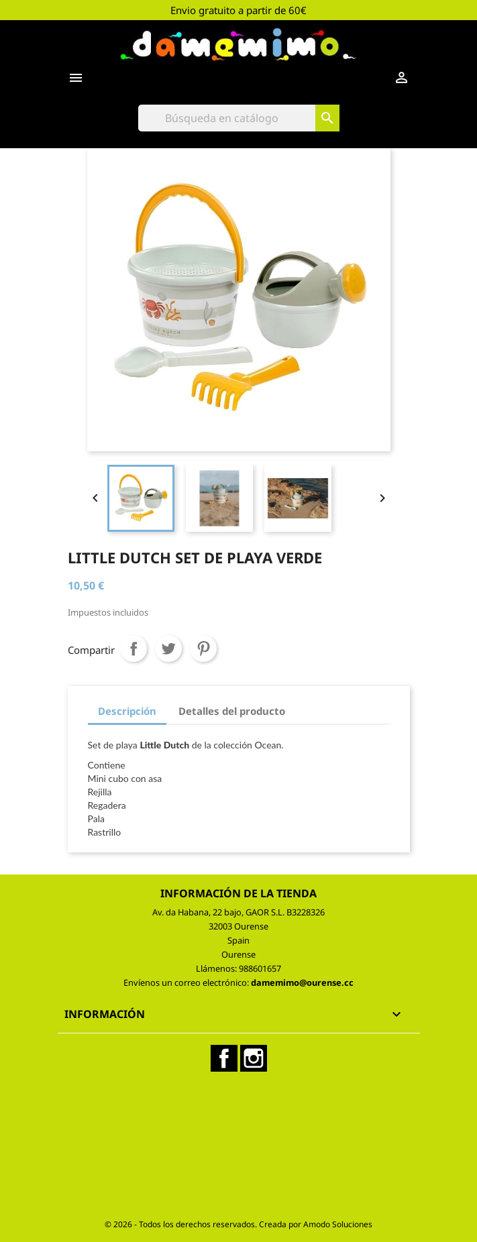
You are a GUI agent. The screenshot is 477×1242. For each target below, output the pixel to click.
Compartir (133, 648)
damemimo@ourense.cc (302, 982)
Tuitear (168, 648)
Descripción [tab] (127, 711)
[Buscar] (238, 118)
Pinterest (203, 648)
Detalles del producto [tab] (231, 711)
